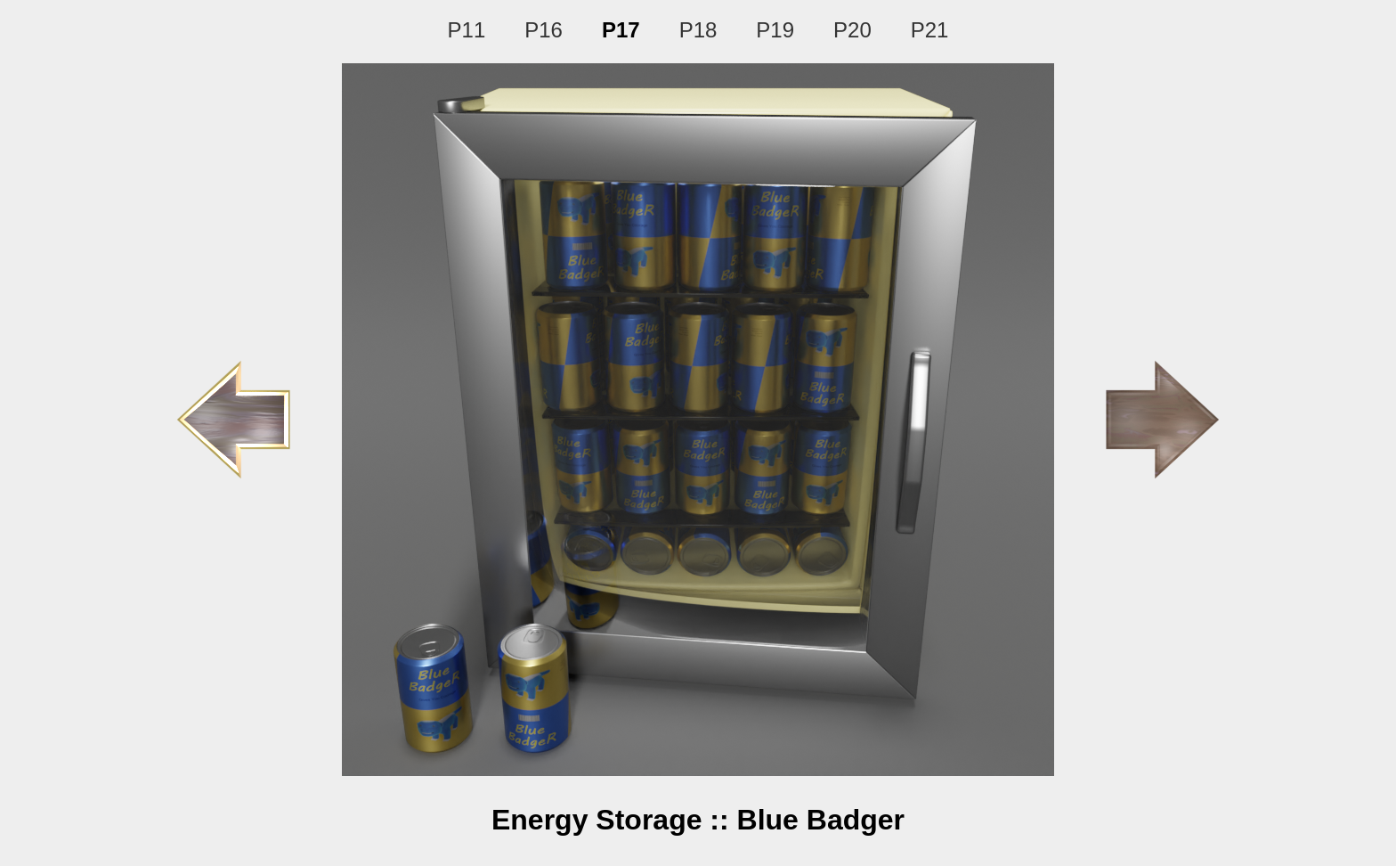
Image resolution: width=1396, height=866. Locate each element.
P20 (852, 30)
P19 (775, 30)
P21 (930, 30)
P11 (467, 30)
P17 (621, 30)
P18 (698, 30)
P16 (543, 30)
